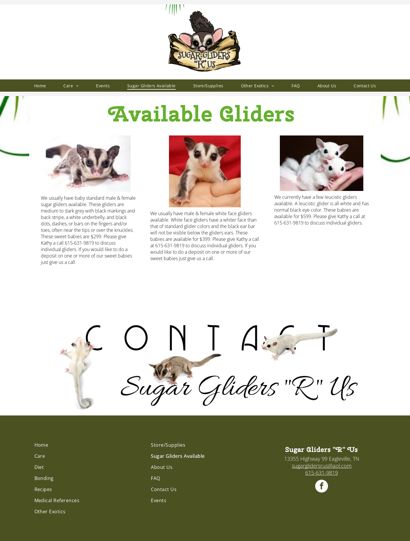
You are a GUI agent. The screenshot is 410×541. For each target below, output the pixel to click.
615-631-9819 (321, 472)
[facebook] (321, 487)
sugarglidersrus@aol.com (322, 465)
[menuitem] (40, 85)
